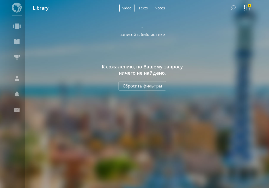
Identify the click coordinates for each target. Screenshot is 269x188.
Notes (160, 7)
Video (127, 7)
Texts (143, 7)
